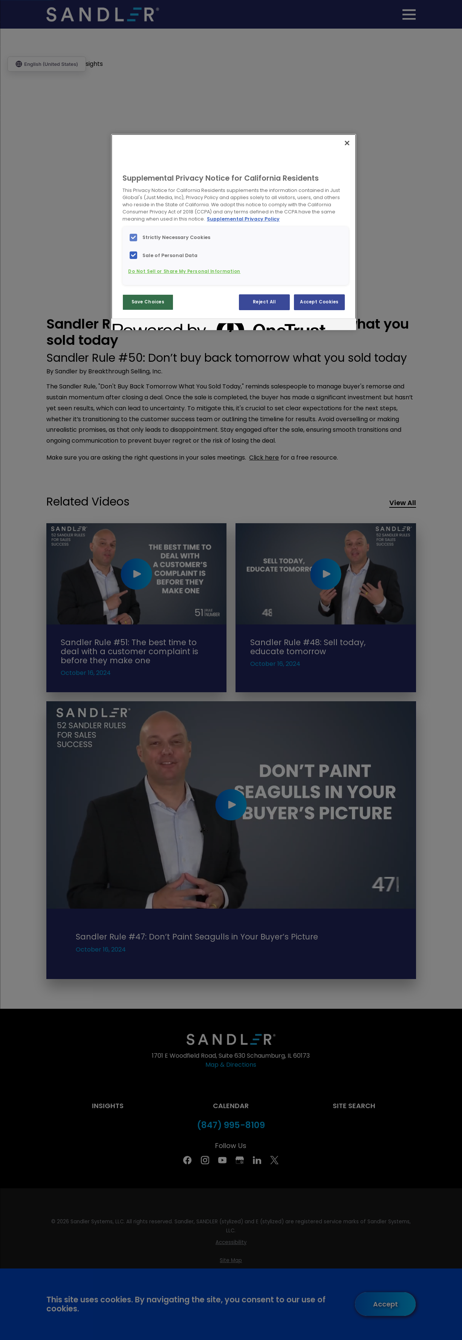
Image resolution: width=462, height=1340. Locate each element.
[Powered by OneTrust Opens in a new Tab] (139, 325)
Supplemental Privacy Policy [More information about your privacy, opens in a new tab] (243, 219)
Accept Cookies (319, 302)
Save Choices (148, 302)
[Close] (347, 143)
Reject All (264, 302)
